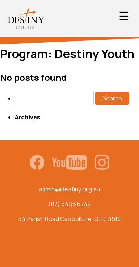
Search (112, 98)
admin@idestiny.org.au (69, 189)
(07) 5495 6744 (69, 204)
